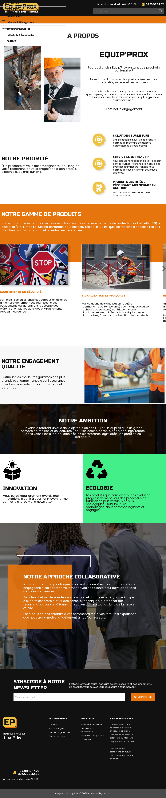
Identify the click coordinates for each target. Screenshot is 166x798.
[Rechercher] (128, 11)
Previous (2, 268)
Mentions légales (57, 728)
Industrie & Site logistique (91, 735)
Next (164, 268)
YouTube (9, 737)
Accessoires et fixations (90, 724)
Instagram (14, 737)
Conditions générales (59, 732)
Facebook (4, 737)
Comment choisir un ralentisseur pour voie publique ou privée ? (120, 727)
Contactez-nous (57, 736)
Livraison (53, 724)
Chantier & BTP (86, 739)
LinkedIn (18, 737)
